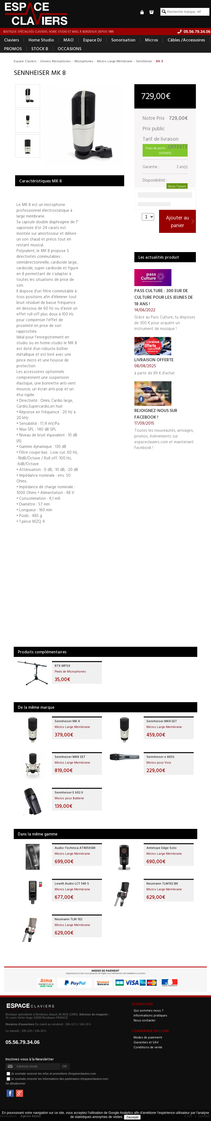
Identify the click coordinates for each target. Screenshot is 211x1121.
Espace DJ (92, 40)
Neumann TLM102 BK (162, 883)
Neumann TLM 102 (68, 919)
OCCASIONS (69, 49)
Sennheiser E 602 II (69, 792)
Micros (151, 40)
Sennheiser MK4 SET (161, 721)
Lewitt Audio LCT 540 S (72, 883)
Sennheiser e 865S (160, 756)
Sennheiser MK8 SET (70, 756)
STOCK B (39, 49)
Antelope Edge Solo (161, 847)
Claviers (11, 40)
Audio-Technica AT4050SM (75, 847)
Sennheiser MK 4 (67, 721)
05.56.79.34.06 (22, 1042)
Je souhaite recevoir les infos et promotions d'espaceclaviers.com (53, 1073)
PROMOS (13, 49)
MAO (68, 40)
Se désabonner (15, 1083)
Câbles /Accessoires (186, 40)
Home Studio (41, 40)
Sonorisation (123, 40)
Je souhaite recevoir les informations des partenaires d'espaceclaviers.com (59, 1078)
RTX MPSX (62, 665)
